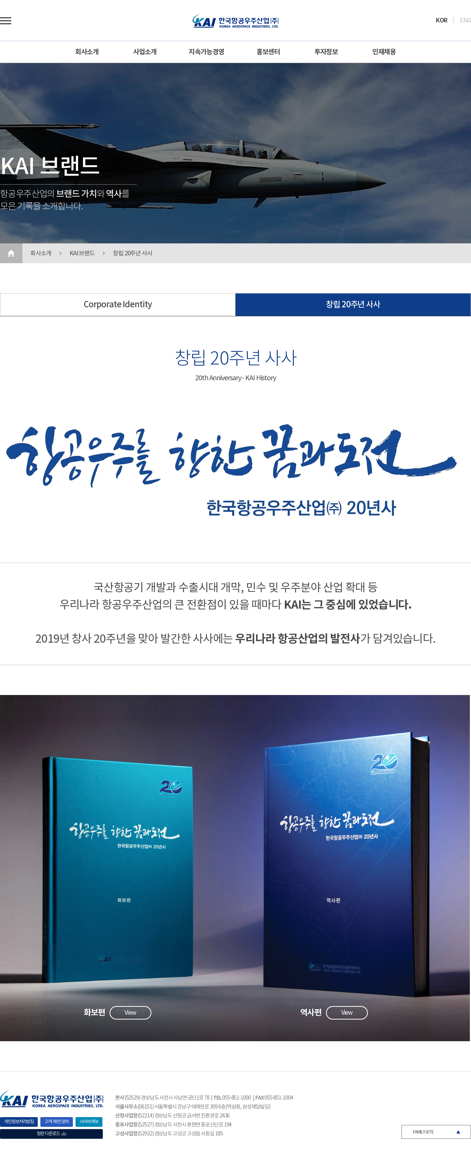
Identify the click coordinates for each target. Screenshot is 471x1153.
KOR (441, 20)
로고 (235, 20)
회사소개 (87, 52)
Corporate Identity (117, 305)
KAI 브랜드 (82, 253)
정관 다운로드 (51, 1133)
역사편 (310, 1013)
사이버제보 (89, 1121)
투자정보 (326, 52)
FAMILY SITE (423, 1132)
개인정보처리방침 (19, 1121)
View (130, 1012)
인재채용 (384, 52)
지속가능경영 (206, 52)
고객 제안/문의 (56, 1121)
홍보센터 (268, 52)
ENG (465, 20)
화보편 (94, 1013)
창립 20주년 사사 (132, 253)
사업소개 (145, 52)
